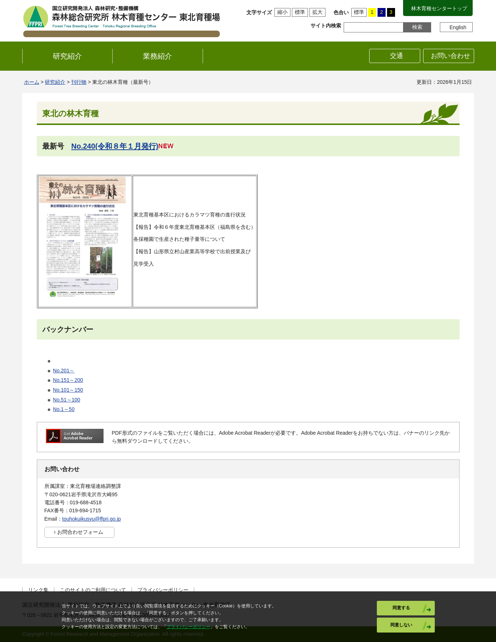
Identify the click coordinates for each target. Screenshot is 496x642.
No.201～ (63, 370)
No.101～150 (68, 390)
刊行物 (78, 82)
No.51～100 (66, 400)
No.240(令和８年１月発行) (115, 146)
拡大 (317, 12)
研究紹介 (55, 82)
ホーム (31, 82)
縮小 (282, 12)
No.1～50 (63, 409)
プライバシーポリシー (162, 590)
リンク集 (38, 590)
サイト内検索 (326, 25)
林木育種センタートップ (439, 8)
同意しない (401, 624)
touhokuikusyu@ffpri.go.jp (91, 519)
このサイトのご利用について (93, 590)
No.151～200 (68, 380)
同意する (401, 607)
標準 (300, 12)
